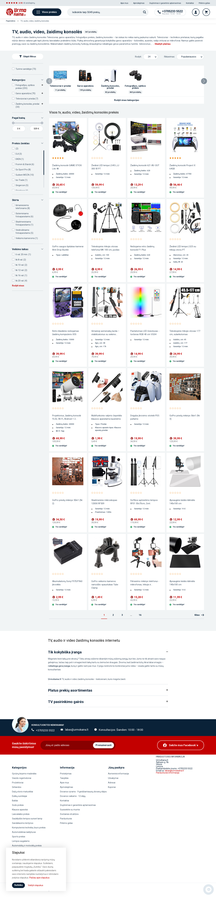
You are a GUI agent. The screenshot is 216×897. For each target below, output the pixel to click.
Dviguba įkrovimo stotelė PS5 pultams (144, 417)
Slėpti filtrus (27, 56)
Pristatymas (66, 773)
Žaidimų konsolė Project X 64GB (182, 167)
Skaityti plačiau (163, 44)
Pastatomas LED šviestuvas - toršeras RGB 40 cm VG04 (144, 333)
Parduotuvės (66, 818)
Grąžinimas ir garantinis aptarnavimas (165, 3)
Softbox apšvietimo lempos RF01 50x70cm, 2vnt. (144, 502)
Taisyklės (64, 778)
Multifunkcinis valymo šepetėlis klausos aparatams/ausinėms (106, 417)
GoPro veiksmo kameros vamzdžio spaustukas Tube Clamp (104, 584)
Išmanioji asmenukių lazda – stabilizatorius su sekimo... (105, 333)
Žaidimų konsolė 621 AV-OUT (144, 165)
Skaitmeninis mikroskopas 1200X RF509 (104, 502)
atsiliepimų (30, 3)
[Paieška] (144, 12)
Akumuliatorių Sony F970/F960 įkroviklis (67, 583)
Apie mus (124, 3)
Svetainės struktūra (69, 814)
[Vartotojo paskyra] (196, 12)
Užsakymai (113, 778)
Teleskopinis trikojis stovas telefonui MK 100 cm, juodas (105, 248)
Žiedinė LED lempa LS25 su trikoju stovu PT (183, 248)
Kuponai (112, 787)
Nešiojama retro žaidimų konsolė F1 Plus (142, 248)
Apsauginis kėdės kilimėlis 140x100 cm (182, 502)
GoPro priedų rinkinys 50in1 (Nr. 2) (67, 502)
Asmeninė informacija (118, 773)
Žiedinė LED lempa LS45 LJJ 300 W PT (105, 167)
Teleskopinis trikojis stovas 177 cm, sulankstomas (185, 333)
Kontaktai (190, 3)
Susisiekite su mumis (70, 809)
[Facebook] (180, 745)
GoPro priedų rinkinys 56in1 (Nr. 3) (185, 417)
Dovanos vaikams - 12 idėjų (73, 796)
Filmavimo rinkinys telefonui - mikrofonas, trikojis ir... (144, 583)
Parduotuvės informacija (167, 773)
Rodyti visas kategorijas (126, 100)
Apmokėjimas (138, 3)
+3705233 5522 (45, 730)
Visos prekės (47, 12)
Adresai (111, 782)
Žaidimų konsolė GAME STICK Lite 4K (67, 167)
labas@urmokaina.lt (76, 729)
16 (140, 615)
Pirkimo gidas (204, 3)
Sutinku (18, 885)
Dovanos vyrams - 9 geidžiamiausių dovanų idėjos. (83, 791)
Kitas (199, 615)
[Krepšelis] (206, 12)
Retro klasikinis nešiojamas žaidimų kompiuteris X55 (65, 333)
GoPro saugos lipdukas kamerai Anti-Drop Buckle (67, 248)
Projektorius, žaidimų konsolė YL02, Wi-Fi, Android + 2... (66, 417)
